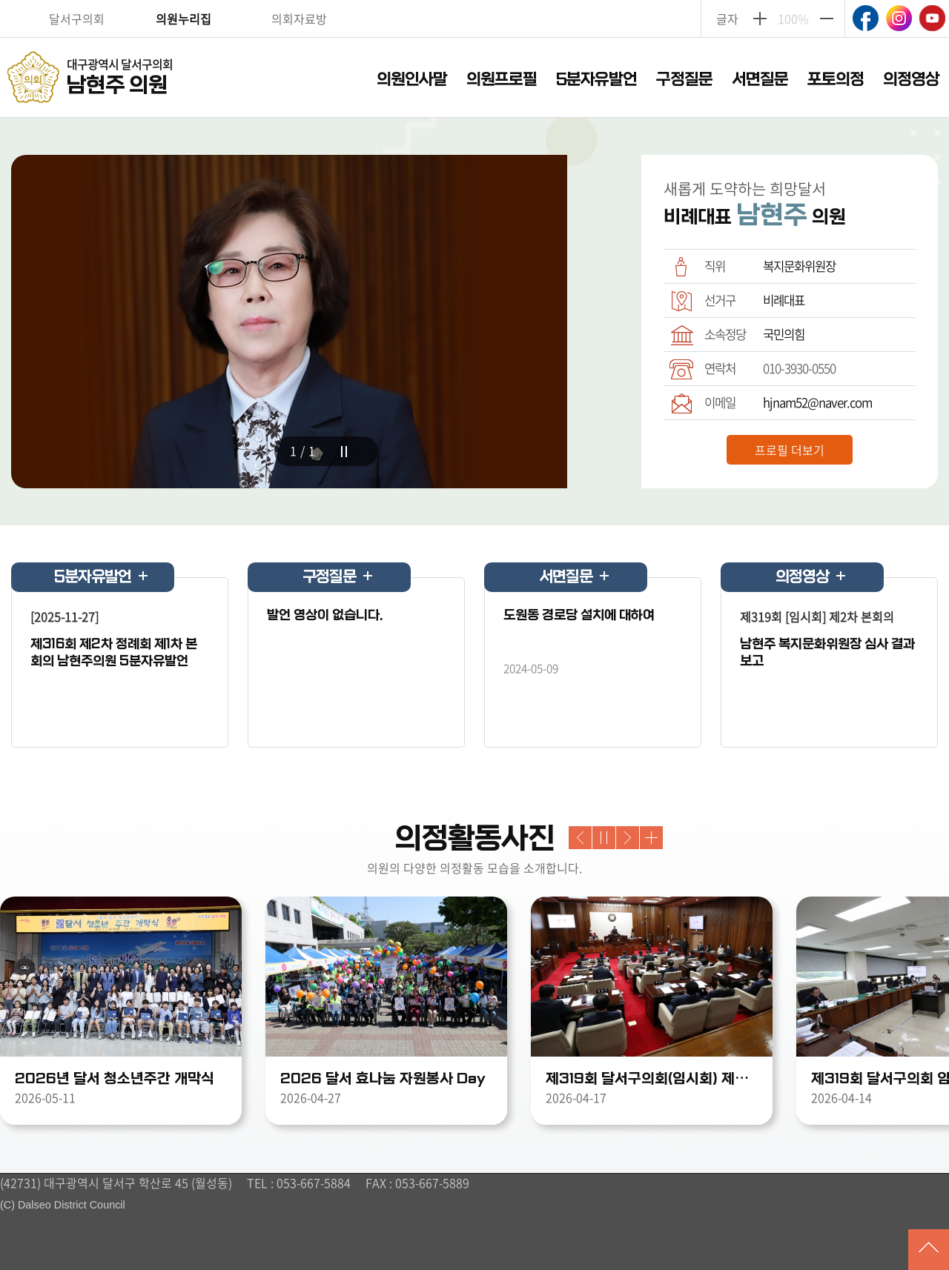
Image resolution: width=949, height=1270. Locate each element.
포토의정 (835, 79)
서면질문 (760, 79)
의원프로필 (501, 79)
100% (793, 18)
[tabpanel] (326, 340)
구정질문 (684, 79)
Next (627, 837)
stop (344, 451)
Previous (580, 837)
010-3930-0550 (799, 368)
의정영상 (911, 79)
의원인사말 (412, 79)
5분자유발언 (596, 79)
